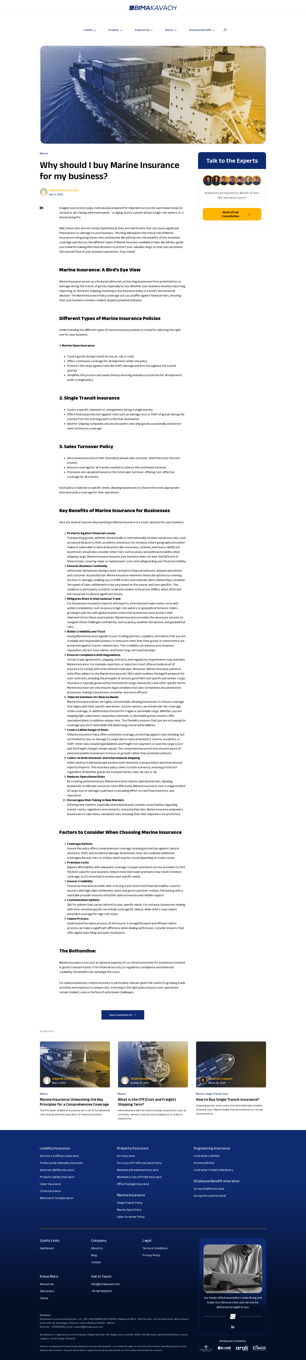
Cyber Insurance (52, 1184)
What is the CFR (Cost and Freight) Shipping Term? (147, 1101)
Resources (48, 1284)
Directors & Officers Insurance (61, 1156)
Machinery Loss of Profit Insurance (141, 1177)
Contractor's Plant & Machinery (215, 1170)
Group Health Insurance (210, 1188)
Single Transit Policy (216, 1093)
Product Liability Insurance (58, 1177)
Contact (97, 1262)
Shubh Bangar (140, 1078)
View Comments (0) (120, 1014)
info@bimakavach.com (105, 1284)
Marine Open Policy (130, 1209)
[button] (225, 29)
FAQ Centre (48, 1291)
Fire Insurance (127, 1156)
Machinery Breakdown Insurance (139, 1170)
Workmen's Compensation (58, 1198)
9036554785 (58, 1326)
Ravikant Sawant (220, 1078)
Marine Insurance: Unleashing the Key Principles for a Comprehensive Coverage (74, 1101)
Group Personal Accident (211, 1195)
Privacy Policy (152, 1255)
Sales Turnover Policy (132, 1216)
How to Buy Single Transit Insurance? (227, 1099)
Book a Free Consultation (236, 214)
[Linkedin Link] (232, 1326)
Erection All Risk (205, 1163)
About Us (98, 1248)
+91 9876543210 (101, 1291)
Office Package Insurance (134, 1184)
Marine (44, 153)
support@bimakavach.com (88, 1326)
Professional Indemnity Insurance (63, 1163)
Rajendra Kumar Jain (63, 190)
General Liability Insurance (58, 1170)
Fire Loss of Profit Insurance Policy (141, 1163)
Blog (95, 1255)
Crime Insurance (52, 1191)
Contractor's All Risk (208, 1156)
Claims (45, 1298)
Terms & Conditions (156, 1248)
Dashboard (48, 1248)
